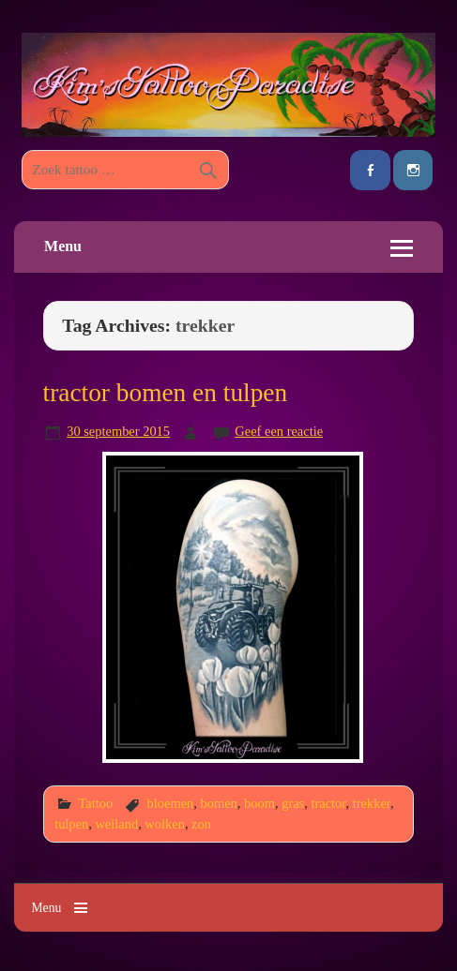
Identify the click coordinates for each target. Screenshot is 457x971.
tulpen (71, 823)
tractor (328, 803)
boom (259, 803)
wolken (165, 823)
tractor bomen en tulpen (165, 393)
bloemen (170, 803)
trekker (371, 803)
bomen (219, 803)
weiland (116, 823)
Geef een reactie (279, 431)
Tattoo (95, 803)
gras (293, 803)
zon (201, 823)
